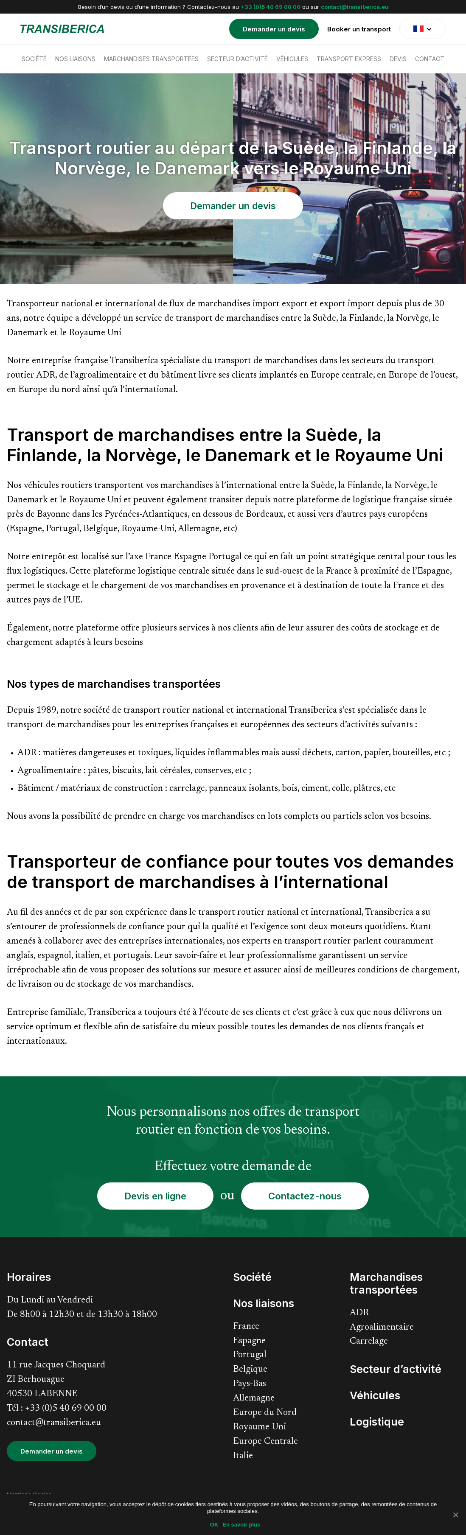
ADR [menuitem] (359, 1313)
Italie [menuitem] (243, 1456)
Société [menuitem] (34, 58)
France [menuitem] (246, 1326)
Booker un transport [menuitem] (359, 29)
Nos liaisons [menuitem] (75, 58)
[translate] (422, 29)
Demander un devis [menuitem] (274, 29)
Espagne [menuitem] (249, 1341)
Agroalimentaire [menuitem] (382, 1327)
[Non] (455, 1514)
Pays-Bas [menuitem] (249, 1384)
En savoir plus (241, 1524)
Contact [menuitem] (429, 58)
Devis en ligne (155, 1196)
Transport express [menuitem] (349, 58)
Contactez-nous (305, 1196)
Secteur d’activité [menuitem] (237, 58)
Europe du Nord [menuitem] (265, 1413)
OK (214, 1524)
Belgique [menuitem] (250, 1369)
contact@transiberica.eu (354, 6)
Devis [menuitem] (398, 58)
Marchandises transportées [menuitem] (151, 58)
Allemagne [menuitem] (254, 1398)
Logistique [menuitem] (377, 1421)
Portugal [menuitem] (250, 1355)
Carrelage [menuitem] (369, 1341)
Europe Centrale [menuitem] (265, 1441)
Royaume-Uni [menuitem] (259, 1427)
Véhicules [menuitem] (292, 58)
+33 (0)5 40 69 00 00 (270, 6)
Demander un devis (233, 205)
